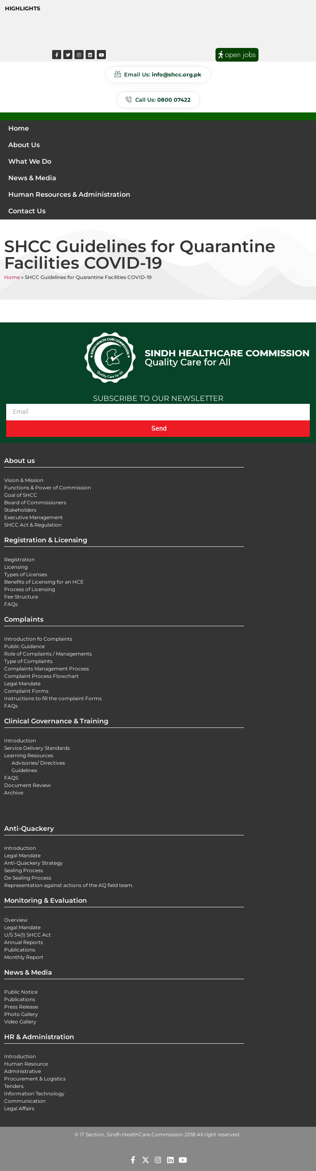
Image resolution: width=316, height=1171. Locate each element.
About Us (24, 145)
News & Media (32, 178)
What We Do (29, 161)
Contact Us (26, 211)
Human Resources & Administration (69, 194)
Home (18, 128)
